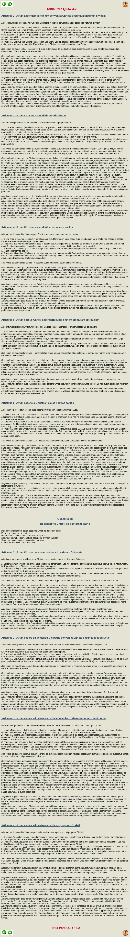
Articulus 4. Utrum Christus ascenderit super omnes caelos (37, 227)
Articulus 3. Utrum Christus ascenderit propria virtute (33, 115)
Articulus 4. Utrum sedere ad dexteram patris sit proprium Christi (40, 825)
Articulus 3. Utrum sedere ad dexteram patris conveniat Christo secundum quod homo (53, 718)
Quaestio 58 (65, 518)
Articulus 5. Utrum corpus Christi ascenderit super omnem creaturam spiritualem (50, 319)
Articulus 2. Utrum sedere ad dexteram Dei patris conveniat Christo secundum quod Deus (55, 637)
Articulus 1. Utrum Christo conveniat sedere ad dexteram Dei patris (41, 552)
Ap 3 (25, 846)
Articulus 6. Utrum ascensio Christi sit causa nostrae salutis (37, 402)
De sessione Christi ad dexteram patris (65, 523)
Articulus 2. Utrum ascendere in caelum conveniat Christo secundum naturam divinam (53, 15)
